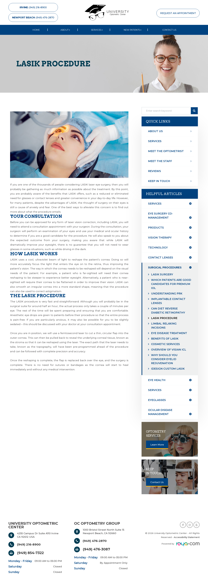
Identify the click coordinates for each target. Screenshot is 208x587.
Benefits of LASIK (164, 338)
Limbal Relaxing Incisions (164, 325)
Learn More (157, 444)
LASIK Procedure (164, 318)
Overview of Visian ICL (168, 349)
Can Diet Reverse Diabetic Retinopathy (168, 310)
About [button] (65, 29)
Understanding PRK (166, 293)
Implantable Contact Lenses (168, 301)
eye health (156, 380)
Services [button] (97, 29)
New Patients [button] (132, 29)
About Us (155, 131)
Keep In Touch (159, 181)
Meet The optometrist (166, 151)
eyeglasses (157, 400)
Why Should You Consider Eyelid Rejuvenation (164, 359)
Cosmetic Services (165, 344)
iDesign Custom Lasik (168, 368)
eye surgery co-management (160, 215)
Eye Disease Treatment (169, 333)
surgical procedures (165, 267)
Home (36, 29)
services (154, 390)
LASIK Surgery (162, 274)
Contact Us (169, 29)
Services (154, 141)
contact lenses (160, 257)
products (156, 227)
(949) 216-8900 (30, 544)
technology (158, 247)
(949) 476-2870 (96, 541)
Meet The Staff (160, 161)
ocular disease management (160, 412)
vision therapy (160, 237)
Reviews (154, 171)
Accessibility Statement (187, 537)
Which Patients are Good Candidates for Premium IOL (171, 284)
